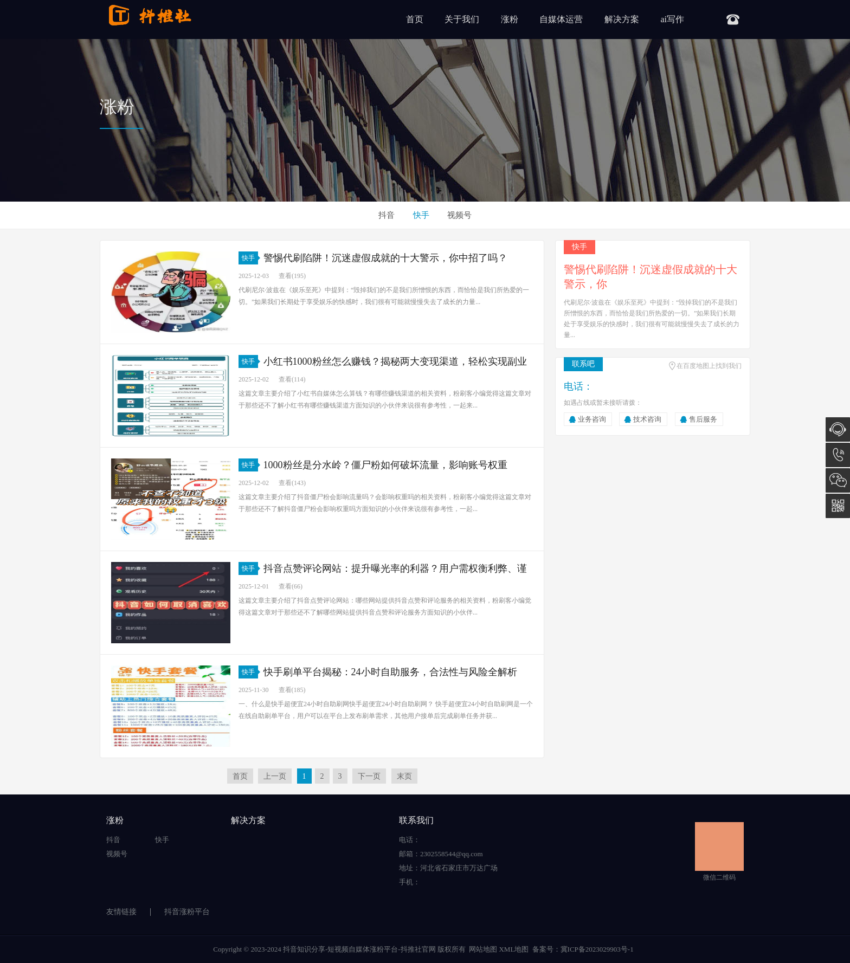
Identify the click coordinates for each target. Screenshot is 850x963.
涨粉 (509, 19)
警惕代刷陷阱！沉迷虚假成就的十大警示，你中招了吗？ (385, 258)
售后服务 (703, 419)
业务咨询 (592, 419)
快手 (421, 215)
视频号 (459, 215)
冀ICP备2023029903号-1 (597, 949)
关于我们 (462, 19)
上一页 (274, 776)
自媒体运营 (561, 19)
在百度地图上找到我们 (709, 366)
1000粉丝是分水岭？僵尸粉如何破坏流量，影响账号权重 (385, 465)
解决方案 (621, 19)
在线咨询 (838, 429)
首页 (414, 19)
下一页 (369, 776)
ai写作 (672, 19)
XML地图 (514, 949)
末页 (404, 776)
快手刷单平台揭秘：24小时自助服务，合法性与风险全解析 (390, 672)
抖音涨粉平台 (187, 912)
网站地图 (483, 949)
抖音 (386, 215)
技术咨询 (647, 419)
